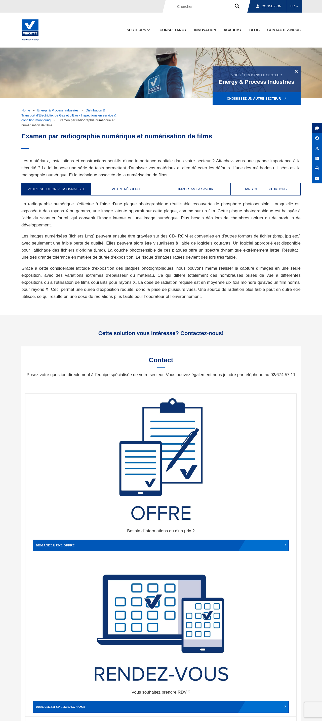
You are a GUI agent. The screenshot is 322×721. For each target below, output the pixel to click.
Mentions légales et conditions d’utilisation (156, 712)
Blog (254, 30)
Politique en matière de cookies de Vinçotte (221, 712)
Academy (233, 30)
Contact (292, 689)
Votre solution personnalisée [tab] (56, 189)
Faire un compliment (59, 540)
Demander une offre (59, 458)
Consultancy (173, 30)
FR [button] (295, 6)
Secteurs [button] (139, 30)
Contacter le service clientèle (264, 458)
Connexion (268, 6)
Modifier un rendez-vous (195, 458)
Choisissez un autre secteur (256, 98)
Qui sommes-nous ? (187, 689)
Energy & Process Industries (57, 110)
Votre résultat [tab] (126, 189)
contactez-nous (284, 30)
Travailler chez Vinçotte (262, 540)
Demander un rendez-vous (127, 458)
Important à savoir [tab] (195, 189)
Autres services (195, 540)
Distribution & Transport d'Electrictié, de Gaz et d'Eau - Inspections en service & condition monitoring (68, 115)
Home (25, 110)
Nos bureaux (229, 689)
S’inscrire (265, 632)
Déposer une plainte (127, 540)
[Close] (296, 71)
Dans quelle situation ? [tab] (266, 189)
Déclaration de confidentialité (277, 712)
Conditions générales (108, 712)
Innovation (205, 30)
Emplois (262, 689)
